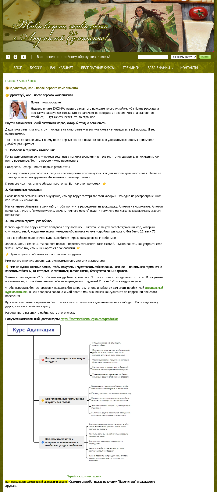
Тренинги (131, 67)
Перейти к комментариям (84, 476)
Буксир (36, 67)
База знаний (158, 67)
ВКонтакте (8, 57)
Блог (18, 67)
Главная (10, 81)
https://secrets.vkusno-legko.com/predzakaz (89, 319)
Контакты (189, 67)
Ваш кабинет (61, 67)
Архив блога (27, 81)
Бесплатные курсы (98, 67)
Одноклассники (16, 57)
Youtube (23, 57)
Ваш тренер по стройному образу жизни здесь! (73, 56)
